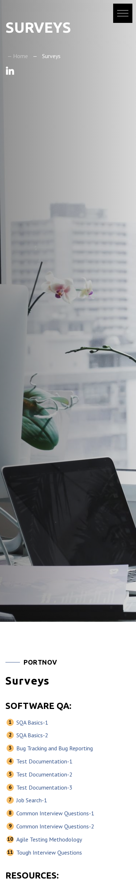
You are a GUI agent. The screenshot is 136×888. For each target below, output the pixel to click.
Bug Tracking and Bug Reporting (54, 748)
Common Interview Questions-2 (55, 826)
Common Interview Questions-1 (55, 813)
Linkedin (10, 70)
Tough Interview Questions (49, 852)
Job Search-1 (31, 800)
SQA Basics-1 (32, 722)
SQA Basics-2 (32, 735)
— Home (17, 56)
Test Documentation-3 (44, 787)
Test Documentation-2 (44, 774)
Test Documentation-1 (44, 761)
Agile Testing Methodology (49, 839)
